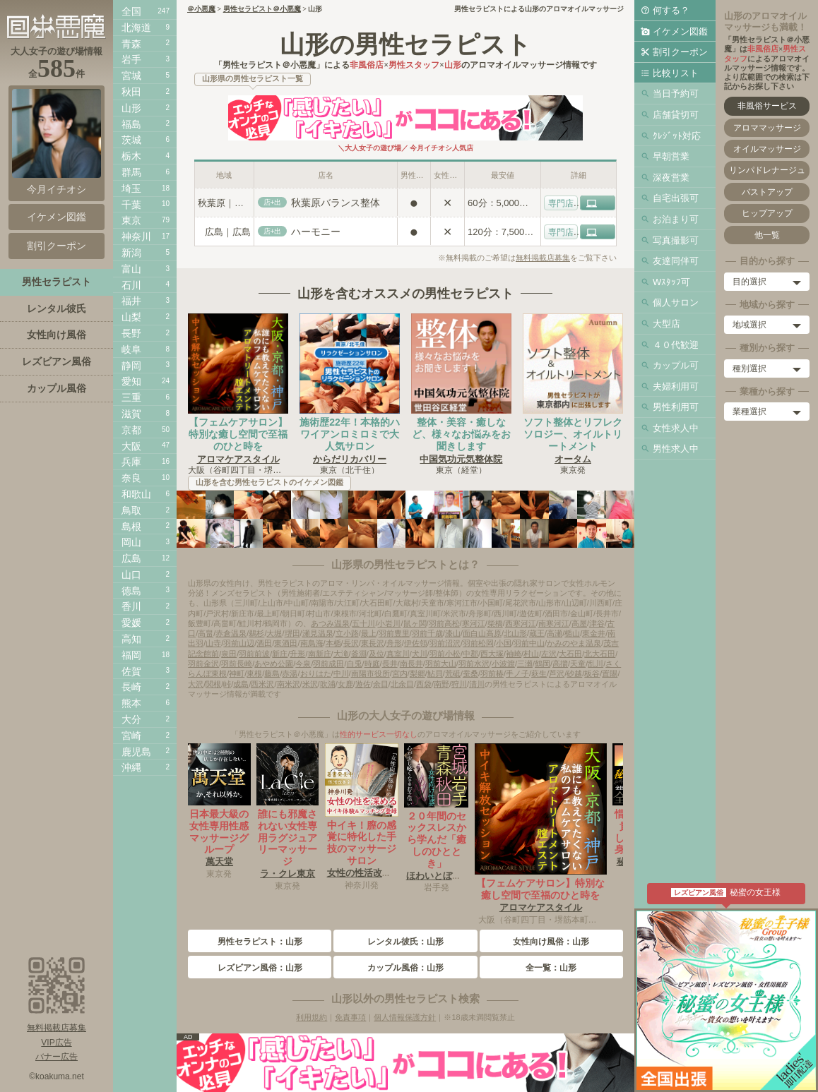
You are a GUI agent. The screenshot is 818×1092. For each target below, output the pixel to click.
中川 (341, 673)
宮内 (400, 673)
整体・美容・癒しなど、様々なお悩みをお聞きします (461, 434)
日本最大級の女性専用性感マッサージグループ (219, 831)
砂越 (574, 673)
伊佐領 (415, 643)
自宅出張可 (676, 198)
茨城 (131, 139)
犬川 (419, 653)
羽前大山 (440, 663)
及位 (376, 653)
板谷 (592, 673)
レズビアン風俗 (56, 361)
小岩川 (389, 623)
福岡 (131, 655)
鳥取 (131, 510)
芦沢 (556, 673)
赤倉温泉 (231, 633)
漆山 (453, 633)
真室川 (398, 653)
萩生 (539, 673)
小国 (503, 643)
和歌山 (136, 494)
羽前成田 (328, 663)
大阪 (131, 446)
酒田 (264, 643)
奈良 (131, 478)
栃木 (131, 156)
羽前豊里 (394, 633)
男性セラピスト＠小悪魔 (262, 9)
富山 (131, 269)
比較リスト (676, 73)
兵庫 (131, 461)
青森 (131, 43)
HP (605, 203)
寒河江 (473, 623)
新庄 (280, 653)
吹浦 (328, 684)
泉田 (229, 653)
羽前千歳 (427, 633)
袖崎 (513, 653)
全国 (131, 11)
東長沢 (372, 643)
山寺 (213, 643)
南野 (441, 684)
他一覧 (767, 235)
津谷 (597, 623)
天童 (578, 663)
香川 (131, 606)
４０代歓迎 (676, 345)
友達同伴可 (676, 261)
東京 (131, 220)
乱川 (595, 663)
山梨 (131, 317)
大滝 (341, 653)
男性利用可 (676, 407)
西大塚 (492, 653)
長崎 (131, 686)
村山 (531, 653)
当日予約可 (676, 93)
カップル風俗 (56, 388)
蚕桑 (470, 673)
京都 (131, 430)
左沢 (549, 653)
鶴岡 (542, 663)
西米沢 (262, 684)
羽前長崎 (236, 663)
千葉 (131, 204)
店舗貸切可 (676, 114)
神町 (236, 673)
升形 (297, 653)
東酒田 (285, 643)
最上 (369, 633)
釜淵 (359, 653)
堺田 (292, 633)
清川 (477, 684)
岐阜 (131, 349)
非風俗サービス (767, 106)
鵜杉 (256, 633)
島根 (131, 526)
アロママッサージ (767, 128)
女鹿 (345, 684)
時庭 (372, 663)
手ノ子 (517, 673)
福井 (131, 300)
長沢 (351, 643)
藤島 (272, 673)
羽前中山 (529, 643)
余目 (381, 684)
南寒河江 (553, 623)
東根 (254, 673)
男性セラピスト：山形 (260, 942)
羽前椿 (492, 673)
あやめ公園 (273, 663)
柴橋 (495, 623)
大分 (131, 719)
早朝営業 (671, 156)
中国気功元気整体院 (461, 459)
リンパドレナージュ (767, 170)
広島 (131, 558)
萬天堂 (219, 861)
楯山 (572, 633)
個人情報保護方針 (405, 1017)
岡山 (131, 542)
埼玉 (131, 188)
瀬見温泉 (317, 633)
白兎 (354, 663)
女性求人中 (676, 428)
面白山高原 (482, 633)
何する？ (671, 10)
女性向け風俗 (56, 334)
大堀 (274, 633)
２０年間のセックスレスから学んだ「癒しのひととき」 (436, 839)
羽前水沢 (474, 663)
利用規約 (311, 1017)
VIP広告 (56, 1043)
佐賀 (131, 671)
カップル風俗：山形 (405, 968)
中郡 (470, 653)
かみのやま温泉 (574, 643)
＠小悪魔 (201, 9)
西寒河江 (520, 623)
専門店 (561, 203)
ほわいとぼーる (438, 875)
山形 (131, 108)
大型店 (666, 323)
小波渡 (503, 663)
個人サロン (676, 302)
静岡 (131, 365)
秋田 (131, 91)
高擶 (560, 663)
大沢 (195, 684)
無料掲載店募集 (543, 257)
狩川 (459, 684)
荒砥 (453, 673)
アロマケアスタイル (238, 459)
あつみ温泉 (330, 623)
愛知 (131, 381)
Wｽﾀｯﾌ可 (671, 282)
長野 (131, 333)
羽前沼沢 (445, 643)
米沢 (310, 684)
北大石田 (599, 653)
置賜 (609, 673)
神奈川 (136, 236)
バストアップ (767, 192)
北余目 (402, 684)
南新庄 (319, 653)
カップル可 (676, 365)
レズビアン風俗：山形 (260, 968)
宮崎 (131, 735)
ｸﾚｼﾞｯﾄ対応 (677, 136)
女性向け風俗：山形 (551, 942)
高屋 (579, 623)
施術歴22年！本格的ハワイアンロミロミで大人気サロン (350, 434)
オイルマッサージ (767, 149)
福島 (131, 124)
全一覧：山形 (551, 968)
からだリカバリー (349, 459)
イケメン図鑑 (680, 31)
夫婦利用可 (676, 386)
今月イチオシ (56, 142)
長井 (390, 663)
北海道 (136, 27)
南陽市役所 (370, 673)
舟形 (394, 643)
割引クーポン (680, 52)
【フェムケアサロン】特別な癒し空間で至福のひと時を (238, 434)
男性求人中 (676, 448)
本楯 (333, 643)
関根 (213, 684)
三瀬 (525, 663)
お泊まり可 (676, 219)
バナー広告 (56, 1057)
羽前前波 (254, 653)
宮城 (131, 75)
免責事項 (350, 1017)
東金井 (593, 633)
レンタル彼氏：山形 (405, 942)
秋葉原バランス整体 (335, 202)
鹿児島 (136, 751)
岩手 (131, 59)
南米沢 (288, 684)
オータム (573, 459)
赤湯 (289, 673)
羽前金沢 (203, 663)
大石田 (570, 653)
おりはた (315, 673)
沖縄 (131, 767)
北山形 (515, 633)
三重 (131, 397)
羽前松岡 (478, 643)
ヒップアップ (767, 213)
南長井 (411, 663)
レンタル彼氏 (56, 308)
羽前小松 (445, 653)
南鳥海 (312, 643)
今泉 (303, 663)
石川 (131, 285)
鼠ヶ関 (415, 623)
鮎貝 (435, 673)
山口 (131, 574)
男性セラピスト (56, 281)
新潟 (131, 252)
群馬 (131, 172)
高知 (131, 638)
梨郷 (417, 673)
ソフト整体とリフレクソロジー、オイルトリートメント (572, 434)
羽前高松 (444, 623)
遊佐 (363, 684)
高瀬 (554, 633)
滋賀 (131, 413)
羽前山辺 (238, 643)
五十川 (363, 623)
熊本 (131, 703)
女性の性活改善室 (364, 873)
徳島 (131, 590)
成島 (241, 684)
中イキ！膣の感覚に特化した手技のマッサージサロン (361, 843)
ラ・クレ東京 (287, 873)
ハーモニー (315, 231)
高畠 (205, 633)
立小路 (347, 633)
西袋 (424, 684)
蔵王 (537, 633)
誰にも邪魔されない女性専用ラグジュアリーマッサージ (287, 837)
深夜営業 (671, 177)
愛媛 (131, 622)
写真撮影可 (676, 240)
